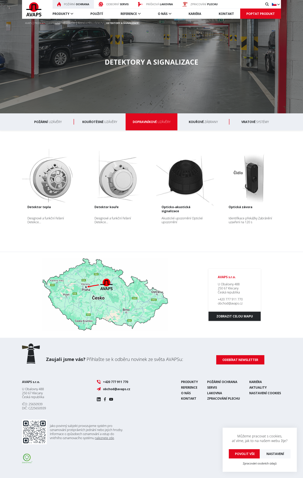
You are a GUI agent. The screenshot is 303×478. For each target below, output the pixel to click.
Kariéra (195, 13)
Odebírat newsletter (240, 360)
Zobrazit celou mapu (234, 316)
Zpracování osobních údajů (260, 463)
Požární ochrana (222, 382)
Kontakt (226, 13)
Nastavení (275, 454)
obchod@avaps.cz (230, 303)
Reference (129, 13)
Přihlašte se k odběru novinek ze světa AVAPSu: (114, 359)
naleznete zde (104, 438)
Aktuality (258, 387)
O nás (163, 13)
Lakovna (214, 393)
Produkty (61, 13)
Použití (96, 13)
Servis (212, 387)
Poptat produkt (260, 14)
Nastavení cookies (265, 393)
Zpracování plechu (223, 398)
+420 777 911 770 (230, 299)
